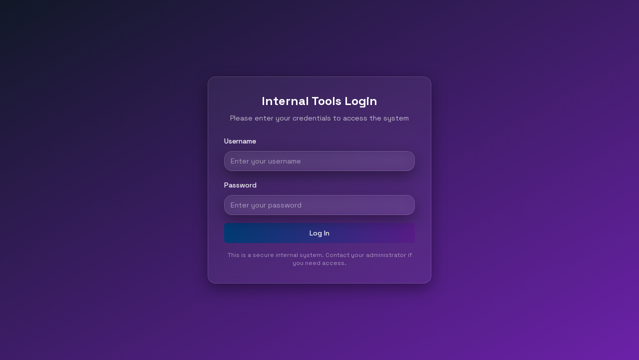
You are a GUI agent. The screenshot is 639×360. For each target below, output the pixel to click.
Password (240, 185)
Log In (319, 233)
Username (240, 141)
